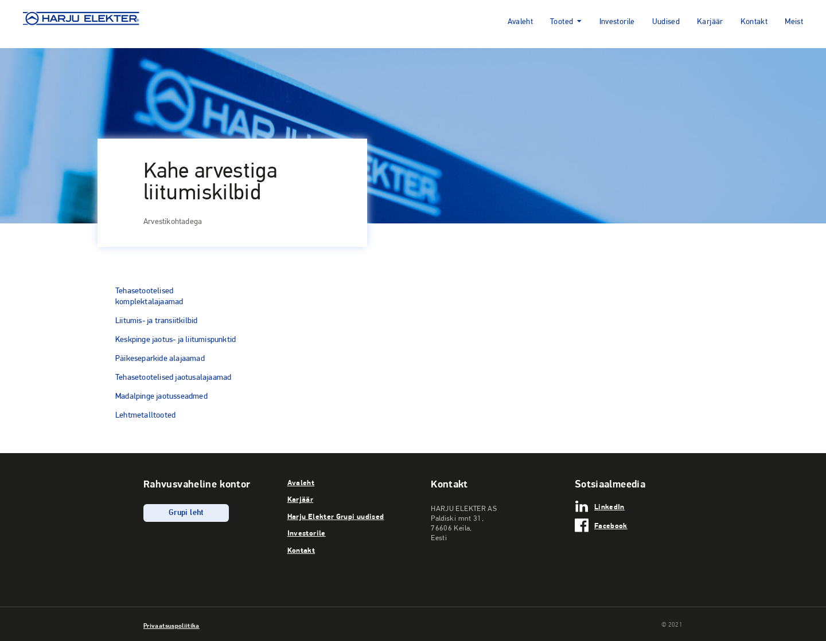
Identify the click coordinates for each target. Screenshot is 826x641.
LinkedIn (609, 506)
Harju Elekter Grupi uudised (335, 516)
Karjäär (710, 22)
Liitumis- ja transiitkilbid (156, 320)
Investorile (617, 22)
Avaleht (520, 22)
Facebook (611, 525)
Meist (794, 22)
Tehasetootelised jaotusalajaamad (173, 377)
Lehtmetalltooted (145, 414)
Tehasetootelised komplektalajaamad (149, 296)
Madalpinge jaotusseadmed (161, 395)
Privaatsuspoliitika (171, 626)
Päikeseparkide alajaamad (160, 358)
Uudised (666, 22)
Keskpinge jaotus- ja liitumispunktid (175, 339)
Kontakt (754, 22)
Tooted (561, 22)
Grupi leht (186, 513)
